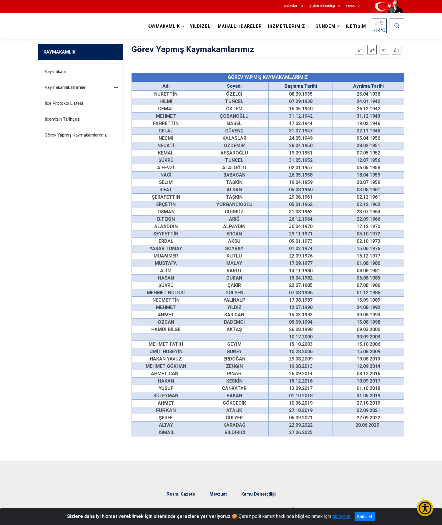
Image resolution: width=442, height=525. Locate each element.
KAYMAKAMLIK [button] (163, 26)
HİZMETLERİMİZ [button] (286, 26)
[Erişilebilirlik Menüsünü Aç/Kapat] (425, 508)
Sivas (350, 6)
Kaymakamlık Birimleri (66, 87)
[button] (384, 49)
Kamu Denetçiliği (258, 494)
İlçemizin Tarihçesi (62, 119)
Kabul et (364, 516)
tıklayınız (341, 516)
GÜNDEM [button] (325, 26)
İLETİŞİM (356, 26)
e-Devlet (290, 6)
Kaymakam (55, 71)
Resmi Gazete (181, 494)
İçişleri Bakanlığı (321, 6)
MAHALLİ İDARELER (240, 26)
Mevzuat (218, 494)
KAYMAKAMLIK (59, 52)
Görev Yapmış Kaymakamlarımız (76, 135)
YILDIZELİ (201, 26)
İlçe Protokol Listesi (64, 103)
